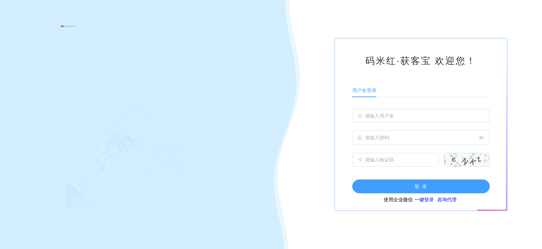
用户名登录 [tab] (364, 90)
